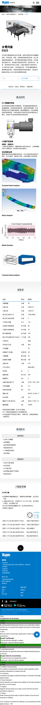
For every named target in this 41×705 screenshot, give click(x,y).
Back (20, 548)
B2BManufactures (25, 611)
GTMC (9, 611)
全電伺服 (20, 14)
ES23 (26, 14)
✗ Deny (2, 623)
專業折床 (4, 583)
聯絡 (22, 593)
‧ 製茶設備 (4, 570)
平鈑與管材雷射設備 (7, 579)
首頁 (3, 14)
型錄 (11, 78)
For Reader (14, 613)
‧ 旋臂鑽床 (4, 566)
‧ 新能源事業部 (6, 573)
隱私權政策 (13, 601)
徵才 (22, 595)
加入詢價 (30, 78)
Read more (4, 643)
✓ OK (11, 704)
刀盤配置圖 (29, 86)
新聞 (3, 590)
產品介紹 (5, 577)
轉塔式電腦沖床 (11, 14)
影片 (3, 592)
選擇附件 (22, 86)
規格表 (17, 86)
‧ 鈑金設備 (4, 562)
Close (2, 616)
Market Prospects (6, 613)
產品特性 (11, 86)
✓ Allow (2, 621)
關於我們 (23, 587)
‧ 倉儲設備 (4, 568)
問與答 (23, 590)
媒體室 (4, 587)
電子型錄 (4, 594)
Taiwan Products (16, 611)
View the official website (16, 643)
